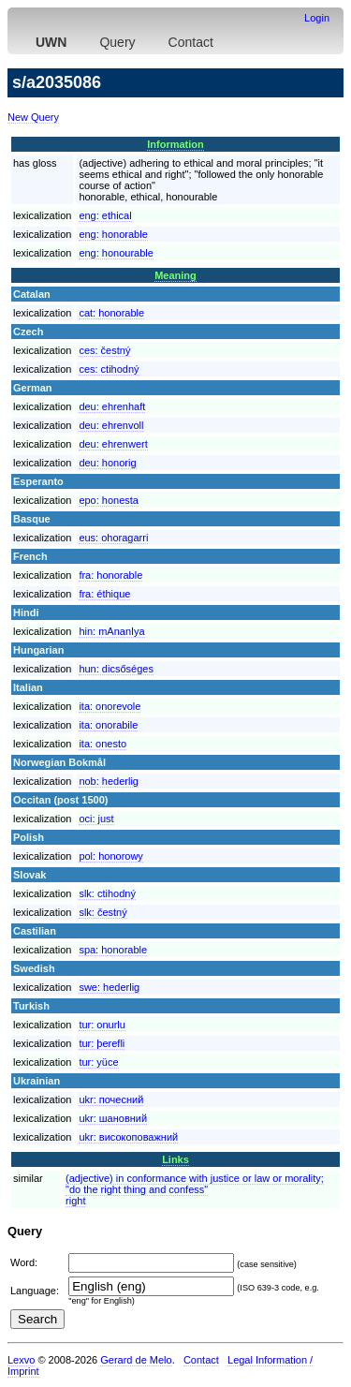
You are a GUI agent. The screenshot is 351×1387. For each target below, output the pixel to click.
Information (175, 144)
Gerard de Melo (135, 1359)
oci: (96, 818)
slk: (107, 893)
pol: (111, 856)
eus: (113, 537)
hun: (116, 668)
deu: (112, 406)
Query (117, 42)
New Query (33, 117)
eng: (105, 215)
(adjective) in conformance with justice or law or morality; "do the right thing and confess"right (195, 1189)
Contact (190, 42)
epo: (109, 500)
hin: (111, 631)
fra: (110, 575)
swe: (109, 987)
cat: (111, 312)
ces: (104, 350)
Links (175, 1159)
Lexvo (21, 1359)
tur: (102, 1024)
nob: (109, 781)
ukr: (111, 1099)
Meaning (175, 275)
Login (316, 17)
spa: (113, 949)
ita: (109, 706)
